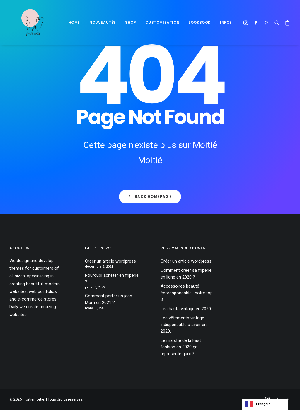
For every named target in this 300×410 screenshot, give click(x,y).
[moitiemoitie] (25, 22)
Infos (226, 22)
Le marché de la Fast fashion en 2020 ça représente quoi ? (181, 347)
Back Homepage (150, 196)
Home (74, 22)
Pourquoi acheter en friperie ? (112, 279)
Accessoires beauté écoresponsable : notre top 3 (187, 293)
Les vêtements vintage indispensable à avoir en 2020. (184, 324)
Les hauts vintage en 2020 (186, 308)
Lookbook (200, 22)
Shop (130, 22)
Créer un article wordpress (110, 261)
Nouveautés (102, 22)
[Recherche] (277, 22)
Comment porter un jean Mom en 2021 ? (108, 299)
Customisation (162, 22)
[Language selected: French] (265, 404)
